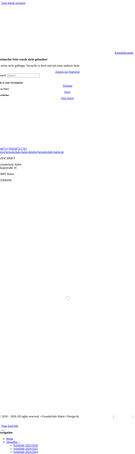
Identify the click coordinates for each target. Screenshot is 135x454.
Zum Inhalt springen (13, 3)
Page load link (9, 425)
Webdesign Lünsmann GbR (96, 416)
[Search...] (23, 75)
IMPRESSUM (123, 416)
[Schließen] (2, 430)
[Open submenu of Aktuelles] (18, 443)
